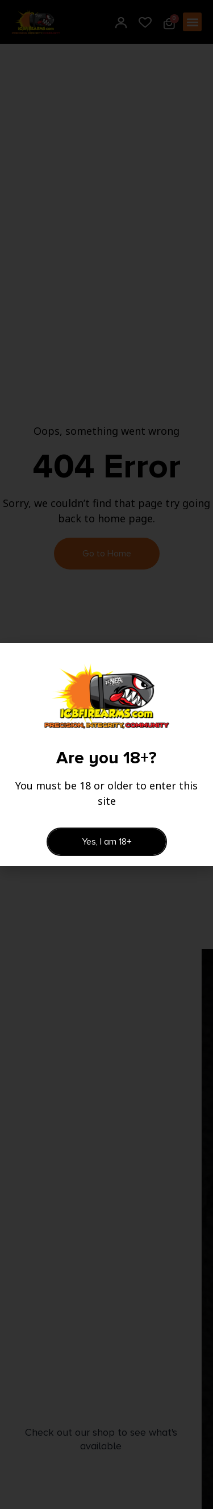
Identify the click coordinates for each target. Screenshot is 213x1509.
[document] (106, 754)
